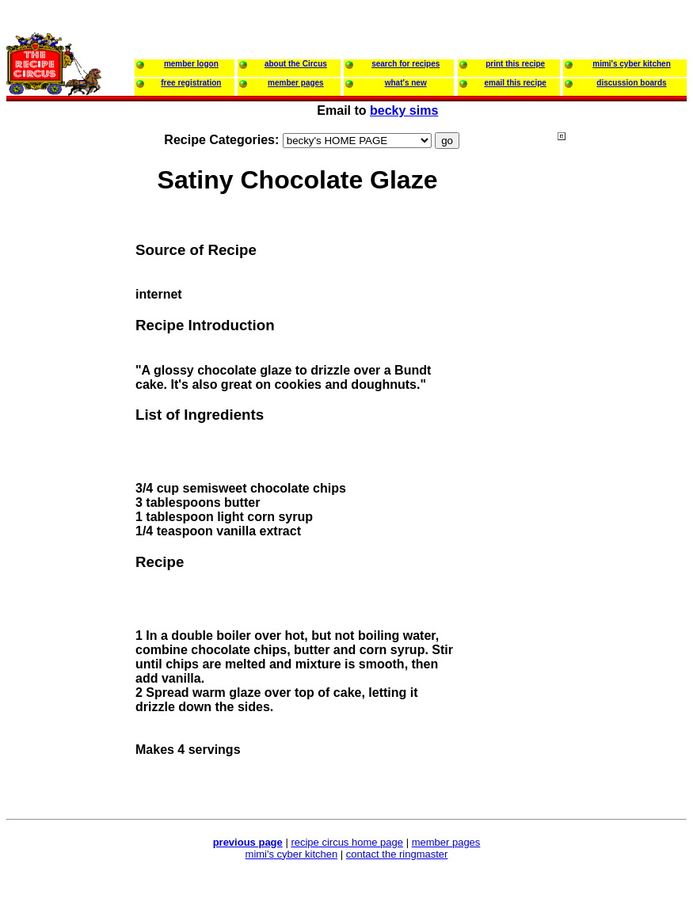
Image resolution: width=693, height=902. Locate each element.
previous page (248, 842)
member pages (446, 842)
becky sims (404, 110)
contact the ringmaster (397, 854)
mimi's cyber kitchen (292, 854)
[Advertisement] (621, 434)
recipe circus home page (347, 842)
